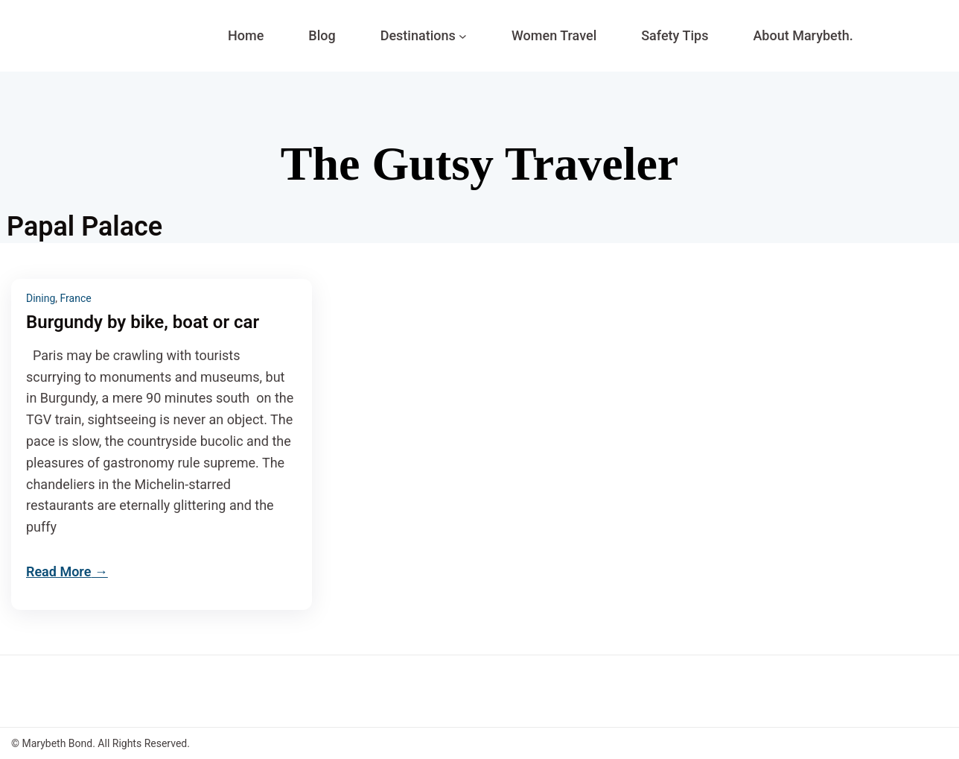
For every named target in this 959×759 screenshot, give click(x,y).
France (76, 298)
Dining (40, 298)
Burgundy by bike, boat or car (142, 322)
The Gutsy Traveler (479, 163)
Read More (58, 571)
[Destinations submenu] (463, 36)
